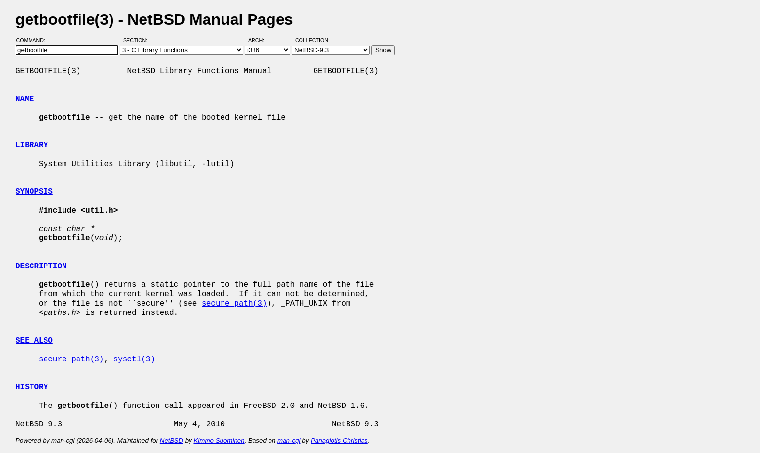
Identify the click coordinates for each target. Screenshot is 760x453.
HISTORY (32, 387)
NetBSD (171, 440)
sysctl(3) (134, 359)
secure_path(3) (234, 303)
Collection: (312, 40)
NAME (25, 99)
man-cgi (288, 440)
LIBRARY (32, 145)
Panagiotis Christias (339, 440)
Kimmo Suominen (218, 440)
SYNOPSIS (34, 192)
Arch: (260, 40)
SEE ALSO (34, 340)
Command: (33, 40)
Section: (137, 40)
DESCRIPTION (41, 266)
